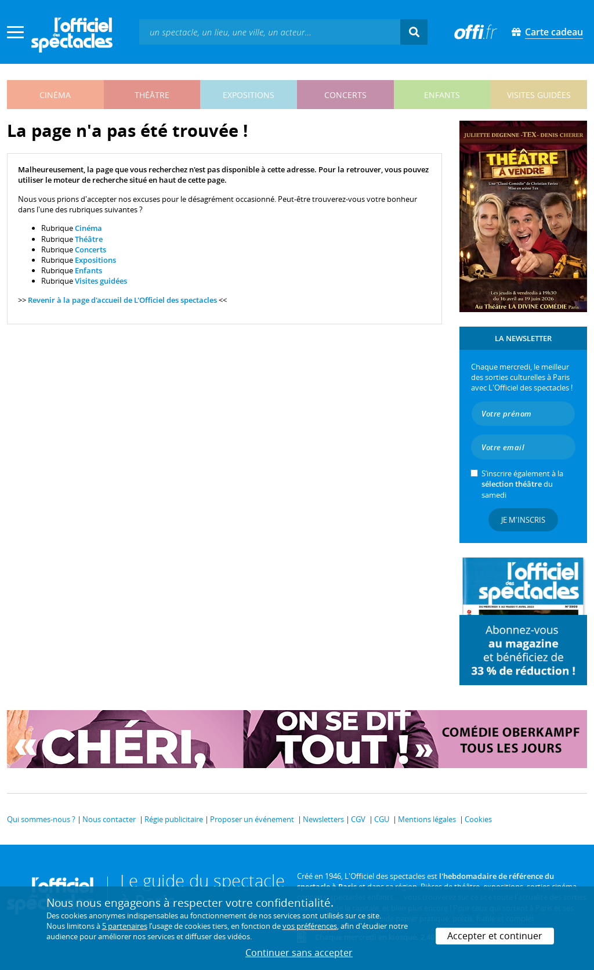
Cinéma (88, 228)
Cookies (478, 819)
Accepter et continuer (494, 935)
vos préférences (309, 926)
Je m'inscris (523, 520)
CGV (358, 819)
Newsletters (323, 819)
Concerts (90, 249)
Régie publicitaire (173, 819)
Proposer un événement (252, 819)
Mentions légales (427, 819)
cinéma (55, 94)
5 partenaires (124, 926)
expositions (248, 94)
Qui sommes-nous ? (41, 819)
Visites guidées (101, 281)
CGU (381, 819)
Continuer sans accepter (299, 952)
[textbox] (269, 31)
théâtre (152, 94)
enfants (442, 94)
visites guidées (539, 94)
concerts (345, 94)
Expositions (95, 260)
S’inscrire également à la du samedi (522, 484)
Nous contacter (109, 819)
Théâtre (89, 239)
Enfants (88, 270)
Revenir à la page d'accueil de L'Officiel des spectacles (122, 300)
